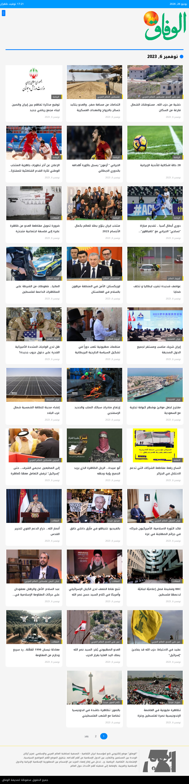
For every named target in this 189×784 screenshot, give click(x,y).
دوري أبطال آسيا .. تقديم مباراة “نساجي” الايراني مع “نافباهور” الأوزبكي (160, 231)
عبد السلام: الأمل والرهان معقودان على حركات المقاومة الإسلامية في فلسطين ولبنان (37, 594)
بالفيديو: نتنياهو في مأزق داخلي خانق (95, 528)
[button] (3, 13)
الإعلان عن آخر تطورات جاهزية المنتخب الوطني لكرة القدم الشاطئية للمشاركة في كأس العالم (34, 171)
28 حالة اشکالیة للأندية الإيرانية (160, 165)
